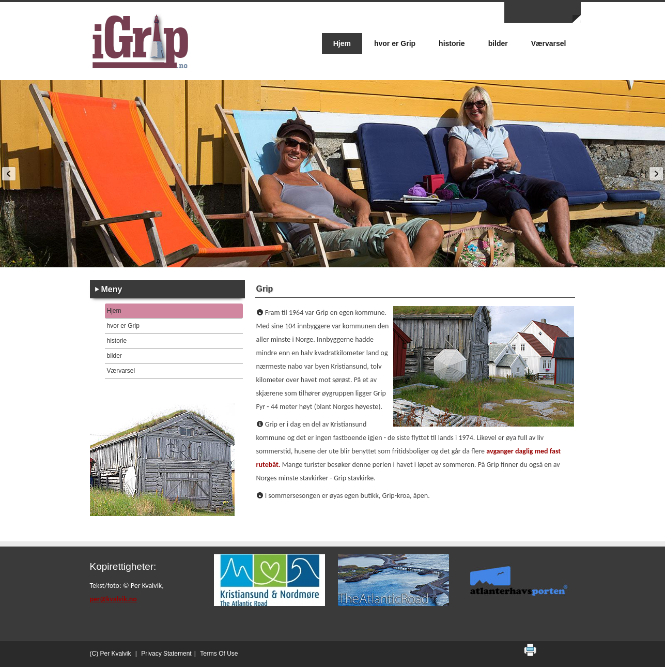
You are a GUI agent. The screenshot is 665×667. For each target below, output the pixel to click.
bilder (114, 355)
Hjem (114, 310)
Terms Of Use (219, 653)
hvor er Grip (123, 325)
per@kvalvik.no (113, 599)
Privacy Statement (166, 653)
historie (117, 340)
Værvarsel (121, 370)
